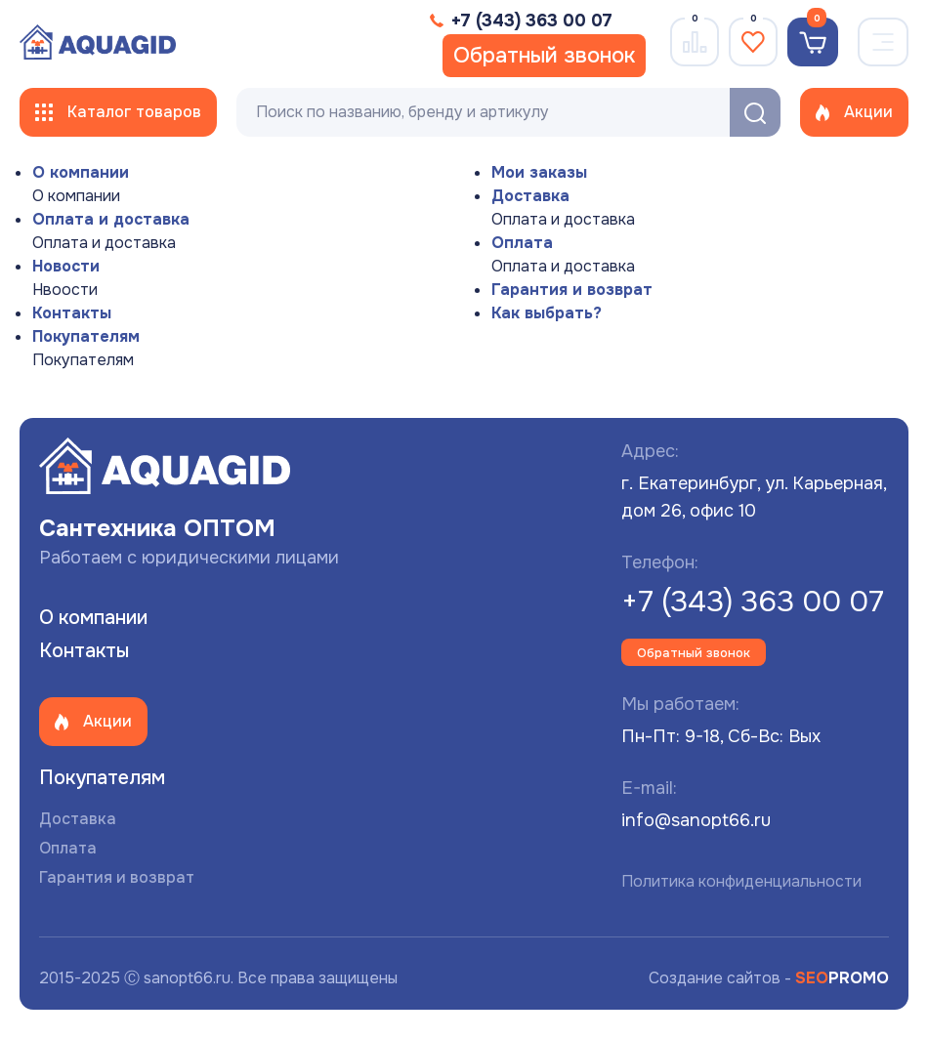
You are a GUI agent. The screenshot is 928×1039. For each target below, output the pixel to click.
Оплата (522, 242)
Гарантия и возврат (572, 289)
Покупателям (86, 336)
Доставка (530, 196)
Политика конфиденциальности (741, 881)
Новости (66, 266)
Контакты (71, 313)
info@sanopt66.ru (696, 820)
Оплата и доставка (111, 219)
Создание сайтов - (769, 978)
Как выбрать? (546, 313)
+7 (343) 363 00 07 (752, 601)
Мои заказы (539, 172)
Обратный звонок (544, 55)
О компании (80, 172)
